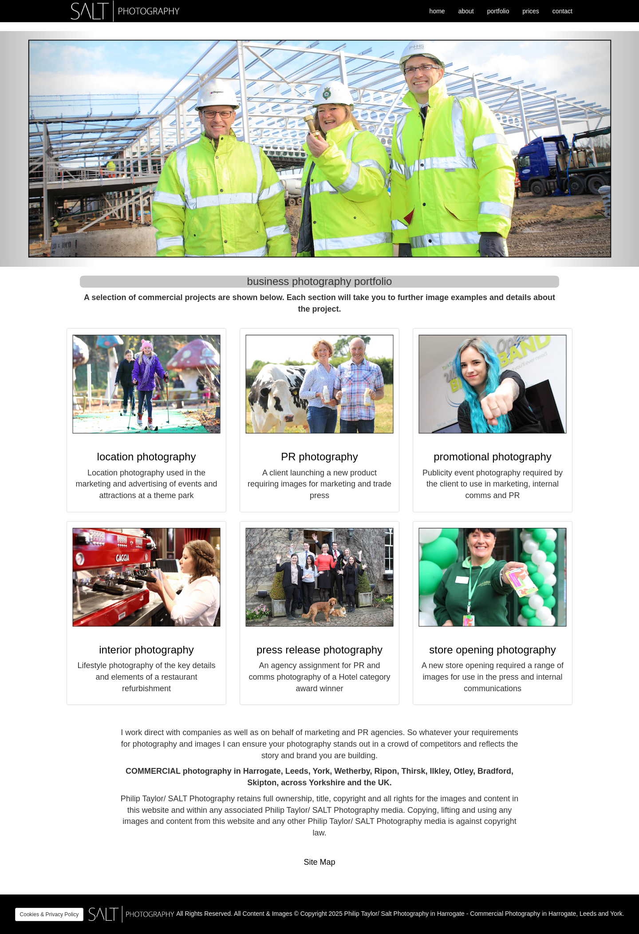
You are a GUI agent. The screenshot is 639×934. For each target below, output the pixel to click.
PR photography (319, 457)
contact (562, 11)
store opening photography (492, 650)
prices (531, 11)
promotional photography (493, 457)
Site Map (319, 862)
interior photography (146, 650)
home (437, 11)
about (466, 11)
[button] (48, 149)
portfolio (498, 11)
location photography (146, 457)
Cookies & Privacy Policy (49, 914)
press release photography (319, 650)
